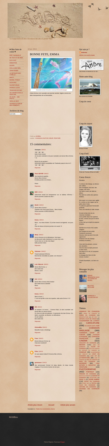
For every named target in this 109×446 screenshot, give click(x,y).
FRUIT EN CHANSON (94, 348)
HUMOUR (82, 352)
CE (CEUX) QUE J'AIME (92, 325)
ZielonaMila (38, 327)
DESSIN (82, 345)
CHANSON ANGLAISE (89, 329)
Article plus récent (35, 405)
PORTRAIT (90, 372)
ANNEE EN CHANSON (90, 313)
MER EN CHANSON (92, 359)
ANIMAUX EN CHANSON (89, 311)
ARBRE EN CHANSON (87, 315)
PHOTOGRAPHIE (87, 369)
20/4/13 (39, 307)
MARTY (12, 77)
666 (36, 307)
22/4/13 (40, 351)
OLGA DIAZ (13, 82)
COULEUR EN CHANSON (87, 343)
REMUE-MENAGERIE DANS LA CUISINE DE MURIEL (93, 278)
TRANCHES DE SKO (16, 90)
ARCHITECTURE (83, 317)
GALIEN (12, 65)
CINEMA (83, 340)
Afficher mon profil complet (87, 55)
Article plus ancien (67, 405)
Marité (37, 205)
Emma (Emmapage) (62, 90)
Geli (36, 279)
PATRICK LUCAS (15, 87)
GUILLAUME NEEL (15, 68)
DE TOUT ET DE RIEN (16, 57)
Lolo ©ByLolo (39, 264)
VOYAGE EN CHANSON (89, 389)
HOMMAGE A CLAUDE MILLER (93, 296)
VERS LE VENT (14, 101)
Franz (36, 338)
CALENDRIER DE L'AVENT (89, 321)
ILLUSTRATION (95, 352)
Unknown (38, 251)
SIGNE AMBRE (94, 379)
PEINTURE (57, 138)
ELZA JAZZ (13, 60)
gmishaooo (38, 362)
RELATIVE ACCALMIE (91, 286)
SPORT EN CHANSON (92, 381)
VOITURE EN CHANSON (87, 387)
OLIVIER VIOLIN (14, 85)
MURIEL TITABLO (15, 80)
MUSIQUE (83, 363)
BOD (36, 192)
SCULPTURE (93, 377)
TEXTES (93, 383)
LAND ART (93, 355)
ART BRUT (94, 317)
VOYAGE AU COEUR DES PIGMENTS (16, 104)
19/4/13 (43, 149)
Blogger (62, 442)
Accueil (51, 405)
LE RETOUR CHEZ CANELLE (15, 74)
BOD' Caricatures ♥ (15, 55)
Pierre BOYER (39, 173)
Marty (36, 234)
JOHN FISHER (14, 70)
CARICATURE (92, 323)
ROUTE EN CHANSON (84, 375)
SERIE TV (82, 379)
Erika (36, 351)
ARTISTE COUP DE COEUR (88, 319)
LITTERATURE (84, 358)
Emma (37, 220)
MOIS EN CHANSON (87, 361)
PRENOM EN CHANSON (87, 374)
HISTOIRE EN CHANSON (89, 350)
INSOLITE (85, 354)
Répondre (38, 167)
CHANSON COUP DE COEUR (44, 138)
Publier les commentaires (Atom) (45, 409)
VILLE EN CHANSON (87, 385)
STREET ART (85, 383)
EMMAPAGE (13, 63)
